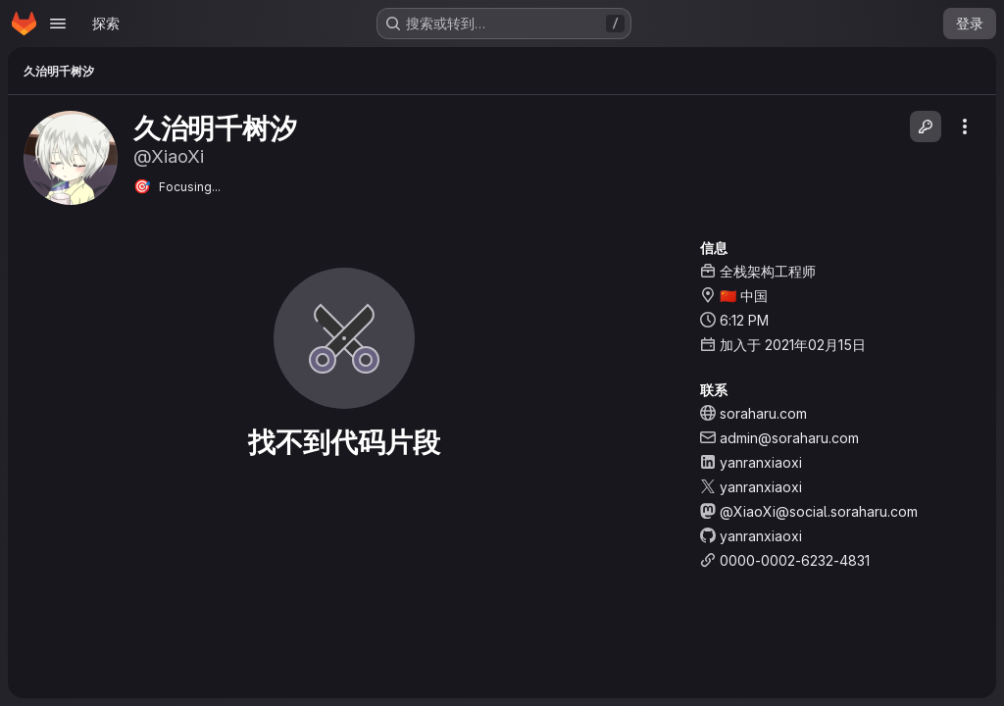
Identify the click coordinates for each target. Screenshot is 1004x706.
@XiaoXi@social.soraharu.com (819, 511)
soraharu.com (763, 413)
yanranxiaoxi (761, 462)
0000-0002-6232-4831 (795, 560)
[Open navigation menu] (58, 23)
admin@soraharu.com (789, 437)
